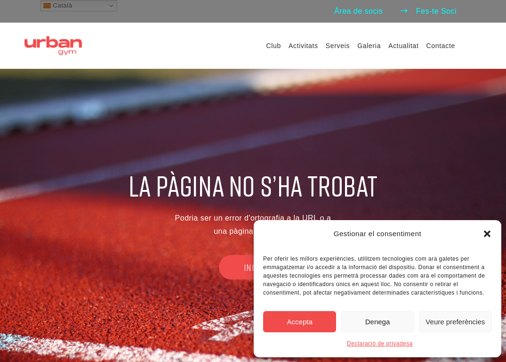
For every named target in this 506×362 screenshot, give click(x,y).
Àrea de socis (358, 11)
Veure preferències (455, 322)
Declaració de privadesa (380, 343)
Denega (377, 322)
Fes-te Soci (428, 11)
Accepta (300, 322)
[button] (487, 234)
